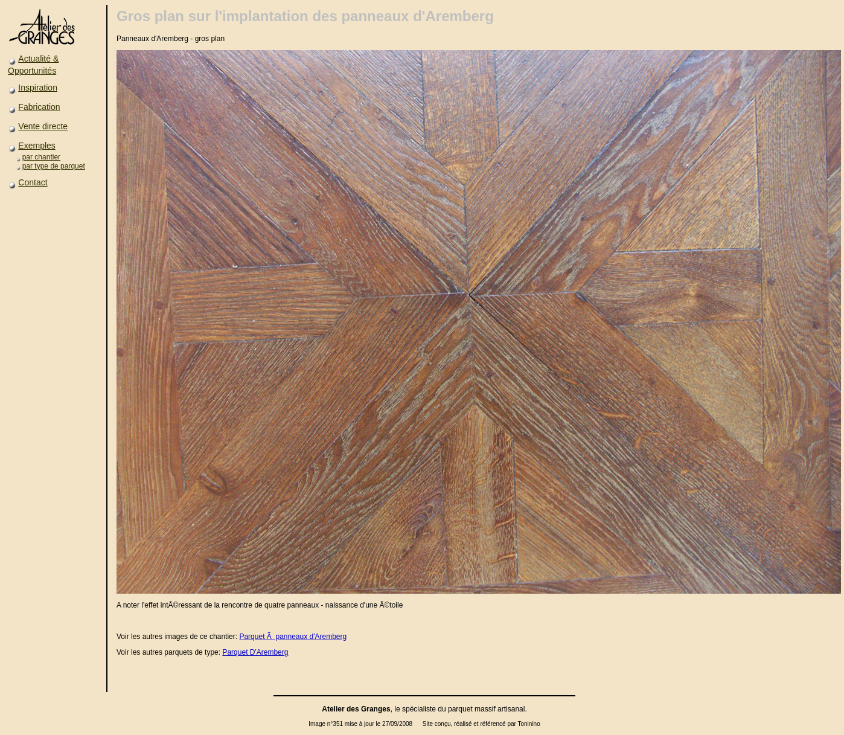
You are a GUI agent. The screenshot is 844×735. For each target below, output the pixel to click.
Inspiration (37, 87)
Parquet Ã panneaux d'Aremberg (293, 636)
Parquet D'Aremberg (255, 652)
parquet (460, 709)
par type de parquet (53, 166)
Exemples (36, 145)
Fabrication (39, 107)
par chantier (41, 157)
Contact (32, 182)
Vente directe (43, 126)
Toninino (528, 724)
